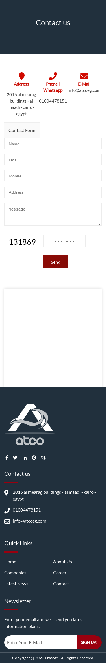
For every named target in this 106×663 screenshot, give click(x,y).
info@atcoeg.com (84, 90)
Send (55, 262)
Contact (61, 583)
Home (10, 561)
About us (62, 561)
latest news (16, 583)
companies (15, 572)
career (59, 572)
